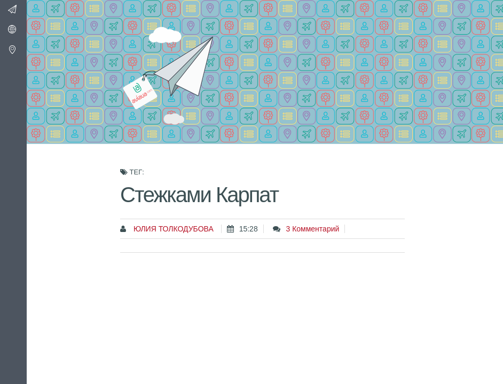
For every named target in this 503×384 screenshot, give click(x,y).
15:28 (248, 229)
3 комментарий (312, 229)
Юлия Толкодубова (172, 229)
